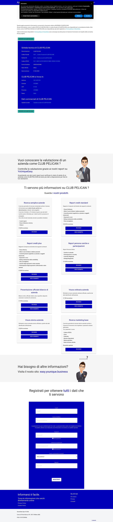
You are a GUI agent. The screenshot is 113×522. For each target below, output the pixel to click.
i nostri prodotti (60, 193)
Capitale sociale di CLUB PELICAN (42, 102)
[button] (91, 3)
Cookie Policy (22, 505)
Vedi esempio (78, 232)
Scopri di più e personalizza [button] (30, 15)
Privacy (73, 499)
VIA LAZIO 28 (36, 80)
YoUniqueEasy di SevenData (73, 29)
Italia (34, 93)
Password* (56, 431)
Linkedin (94, 520)
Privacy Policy (22, 503)
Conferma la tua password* (56, 442)
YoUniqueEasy (25, 171)
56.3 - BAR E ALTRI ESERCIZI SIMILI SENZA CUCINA (46, 61)
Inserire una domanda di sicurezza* (56, 453)
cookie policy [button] (70, 7)
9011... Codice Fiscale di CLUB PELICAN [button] (43, 54)
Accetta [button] (88, 15)
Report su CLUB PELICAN (26, 39)
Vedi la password (57, 438)
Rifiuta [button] (78, 15)
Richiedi (34, 232)
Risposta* (56, 462)
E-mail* (56, 407)
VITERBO (35, 83)
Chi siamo (73, 496)
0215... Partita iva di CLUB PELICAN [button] (42, 58)
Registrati (56, 479)
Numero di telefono (57, 417)
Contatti (73, 501)
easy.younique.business (54, 371)
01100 (35, 87)
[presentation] (56, 474)
